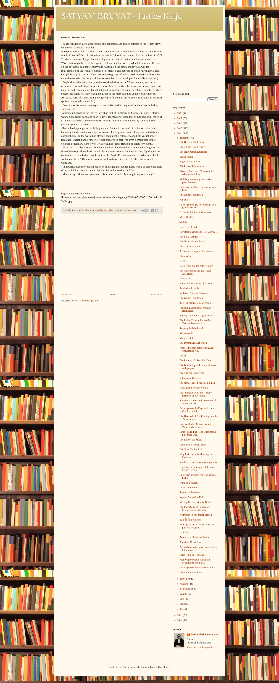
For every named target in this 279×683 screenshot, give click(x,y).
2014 (180, 133)
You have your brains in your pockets (198, 462)
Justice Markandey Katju (204, 634)
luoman (145, 667)
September (185, 589)
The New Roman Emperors (193, 151)
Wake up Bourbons (189, 482)
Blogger (166, 667)
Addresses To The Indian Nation (196, 514)
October (184, 583)
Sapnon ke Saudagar (190, 492)
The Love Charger (189, 236)
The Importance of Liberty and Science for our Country (195, 508)
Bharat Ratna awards (190, 246)
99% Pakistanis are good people (195, 303)
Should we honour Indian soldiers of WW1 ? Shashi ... (198, 402)
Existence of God (188, 227)
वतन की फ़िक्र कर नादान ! (192, 519)
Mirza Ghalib (186, 217)
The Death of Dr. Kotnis (192, 142)
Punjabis (184, 199)
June (182, 604)
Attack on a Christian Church (194, 537)
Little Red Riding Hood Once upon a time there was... (198, 433)
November (185, 578)
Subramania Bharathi (190, 378)
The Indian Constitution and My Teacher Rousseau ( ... (196, 322)
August (184, 594)
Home (112, 294)
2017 (180, 118)
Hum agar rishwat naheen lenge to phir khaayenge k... (197, 526)
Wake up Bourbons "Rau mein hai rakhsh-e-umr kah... (197, 173)
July (182, 599)
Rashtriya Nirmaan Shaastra (193, 293)
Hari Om (184, 532)
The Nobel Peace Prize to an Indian (197, 383)
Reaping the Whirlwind (191, 328)
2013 (180, 615)
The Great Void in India (191, 449)
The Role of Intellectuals (192, 166)
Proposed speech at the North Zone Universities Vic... (197, 349)
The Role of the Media (191, 439)
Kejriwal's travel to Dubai (192, 497)
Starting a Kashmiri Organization (196, 315)
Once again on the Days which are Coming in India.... (197, 410)
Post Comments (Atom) (87, 300)
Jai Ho (183, 261)
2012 (180, 620)
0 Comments (130, 210)
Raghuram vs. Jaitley (190, 161)
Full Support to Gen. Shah (193, 444)
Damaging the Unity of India (194, 387)
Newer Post (68, 294)
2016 (180, 123)
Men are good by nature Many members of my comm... (196, 394)
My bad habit (186, 338)
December (185, 138)
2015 (180, 128)
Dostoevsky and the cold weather (196, 266)
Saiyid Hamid (186, 156)
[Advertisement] (112, 265)
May (182, 609)
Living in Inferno (188, 487)
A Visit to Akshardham (191, 542)
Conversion (185, 278)
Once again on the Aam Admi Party (197, 567)
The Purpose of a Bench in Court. (196, 360)
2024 (180, 113)
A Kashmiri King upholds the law (196, 251)
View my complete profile (200, 647)
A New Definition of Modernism (196, 212)
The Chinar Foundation (191, 195)
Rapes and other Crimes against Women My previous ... (195, 425)
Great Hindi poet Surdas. (192, 555)
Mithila (183, 222)
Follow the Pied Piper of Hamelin (196, 283)
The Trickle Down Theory (193, 147)
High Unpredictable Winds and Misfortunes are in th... (195, 561)
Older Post (156, 294)
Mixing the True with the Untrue (196, 502)
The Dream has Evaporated (193, 343)
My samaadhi (186, 333)
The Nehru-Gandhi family (193, 241)
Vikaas (183, 355)
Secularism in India (189, 288)
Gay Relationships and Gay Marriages (199, 232)
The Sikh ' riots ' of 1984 (192, 373)
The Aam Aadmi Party (191, 572)
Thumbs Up (185, 256)
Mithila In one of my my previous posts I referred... (196, 181)
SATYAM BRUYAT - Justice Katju (121, 16)
